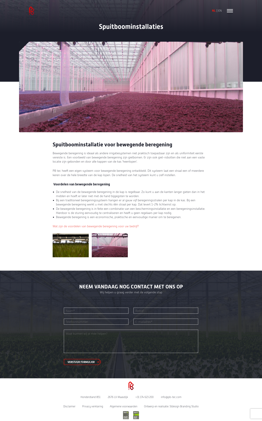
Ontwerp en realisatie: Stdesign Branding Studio (171, 406)
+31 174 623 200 (144, 397)
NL (214, 10)
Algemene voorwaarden (123, 406)
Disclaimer (69, 406)
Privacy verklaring (92, 406)
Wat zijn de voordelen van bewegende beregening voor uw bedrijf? (96, 226)
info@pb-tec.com (171, 397)
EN (220, 10)
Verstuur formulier (81, 362)
